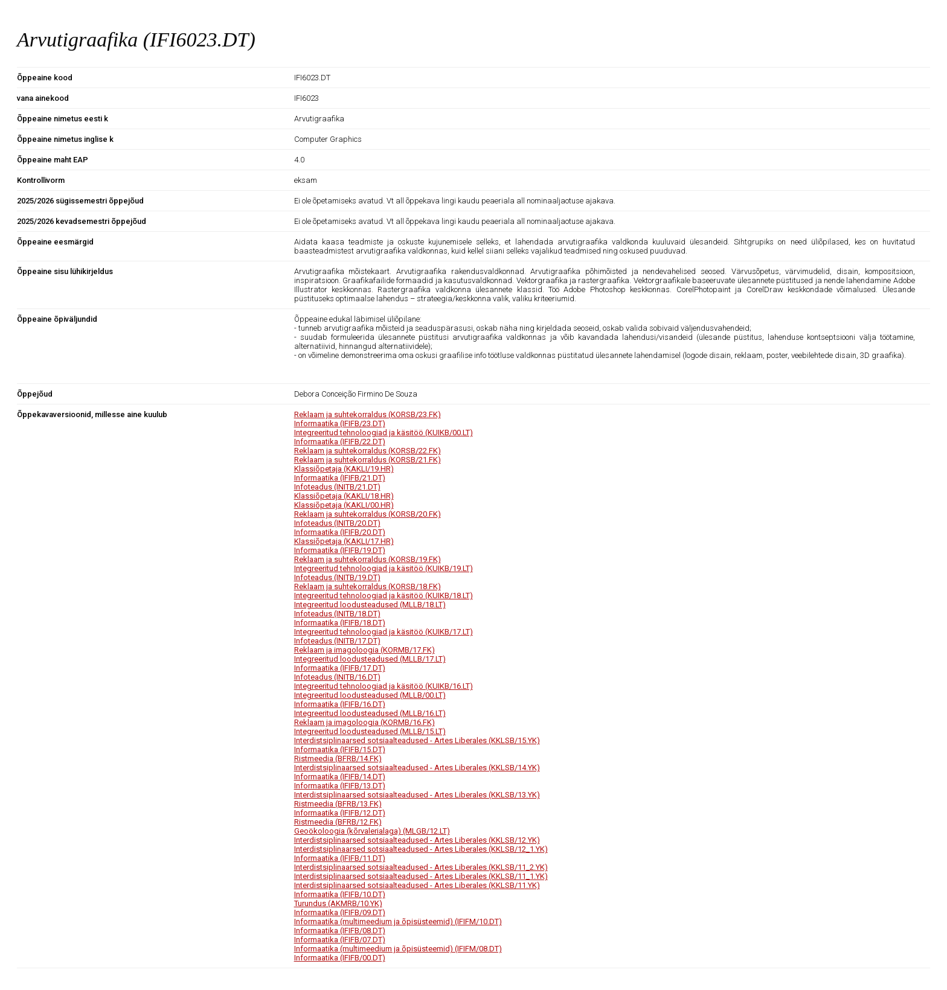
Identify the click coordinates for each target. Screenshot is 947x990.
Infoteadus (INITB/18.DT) (337, 613)
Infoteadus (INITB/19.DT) (337, 577)
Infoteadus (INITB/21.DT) (337, 486)
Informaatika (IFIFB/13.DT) (339, 785)
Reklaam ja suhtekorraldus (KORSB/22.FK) (367, 450)
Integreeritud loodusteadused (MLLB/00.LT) (370, 695)
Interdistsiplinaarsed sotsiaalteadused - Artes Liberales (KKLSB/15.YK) (417, 740)
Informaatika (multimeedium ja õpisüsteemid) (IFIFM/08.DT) (398, 948)
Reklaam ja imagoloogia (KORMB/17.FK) (364, 649)
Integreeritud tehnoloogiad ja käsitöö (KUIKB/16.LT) (383, 686)
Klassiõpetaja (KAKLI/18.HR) (344, 495)
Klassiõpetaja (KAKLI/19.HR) (344, 468)
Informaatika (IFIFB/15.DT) (339, 749)
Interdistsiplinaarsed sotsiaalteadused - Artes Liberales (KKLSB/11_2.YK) (421, 867)
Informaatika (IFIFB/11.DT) (339, 858)
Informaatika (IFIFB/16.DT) (339, 704)
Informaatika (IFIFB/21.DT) (339, 477)
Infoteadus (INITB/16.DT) (337, 677)
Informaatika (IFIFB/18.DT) (339, 622)
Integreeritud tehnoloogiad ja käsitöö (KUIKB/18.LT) (383, 595)
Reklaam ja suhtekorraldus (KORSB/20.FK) (367, 514)
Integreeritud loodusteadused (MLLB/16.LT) (370, 713)
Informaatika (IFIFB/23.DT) (339, 423)
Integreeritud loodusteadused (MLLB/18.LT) (370, 604)
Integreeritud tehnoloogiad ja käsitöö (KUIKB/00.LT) (383, 432)
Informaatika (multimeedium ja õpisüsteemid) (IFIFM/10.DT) (398, 921)
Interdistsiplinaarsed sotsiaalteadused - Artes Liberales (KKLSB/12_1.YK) (421, 849)
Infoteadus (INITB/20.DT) (337, 523)
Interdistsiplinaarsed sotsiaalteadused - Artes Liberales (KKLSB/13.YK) (417, 794)
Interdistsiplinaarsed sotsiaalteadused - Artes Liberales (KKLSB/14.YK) (417, 767)
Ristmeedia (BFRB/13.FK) (338, 803)
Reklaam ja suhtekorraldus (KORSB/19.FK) (367, 559)
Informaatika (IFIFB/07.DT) (339, 939)
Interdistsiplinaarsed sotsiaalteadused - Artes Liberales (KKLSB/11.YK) (417, 885)
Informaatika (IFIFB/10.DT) (339, 894)
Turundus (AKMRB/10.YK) (338, 903)
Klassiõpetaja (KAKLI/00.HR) (344, 504)
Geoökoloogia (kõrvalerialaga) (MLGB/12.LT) (372, 830)
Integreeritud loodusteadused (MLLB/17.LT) (370, 658)
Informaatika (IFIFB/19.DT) (339, 550)
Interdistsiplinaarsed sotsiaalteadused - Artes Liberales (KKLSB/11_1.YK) (421, 876)
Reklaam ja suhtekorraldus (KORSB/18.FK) (367, 586)
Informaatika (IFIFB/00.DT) (339, 957)
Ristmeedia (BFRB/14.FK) (338, 758)
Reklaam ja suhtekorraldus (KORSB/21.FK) (367, 459)
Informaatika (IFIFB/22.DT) (339, 441)
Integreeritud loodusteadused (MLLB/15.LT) (370, 731)
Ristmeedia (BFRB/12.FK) (338, 821)
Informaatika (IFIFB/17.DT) (339, 667)
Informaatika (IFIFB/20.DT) (339, 532)
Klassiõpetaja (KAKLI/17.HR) (344, 541)
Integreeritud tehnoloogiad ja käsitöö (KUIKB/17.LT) (383, 631)
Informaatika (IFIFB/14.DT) (339, 776)
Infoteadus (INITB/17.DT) (337, 640)
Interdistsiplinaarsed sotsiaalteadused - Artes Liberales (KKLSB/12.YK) (417, 840)
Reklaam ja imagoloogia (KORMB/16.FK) (364, 722)
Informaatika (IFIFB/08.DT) (339, 930)
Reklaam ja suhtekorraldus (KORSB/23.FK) (367, 414)
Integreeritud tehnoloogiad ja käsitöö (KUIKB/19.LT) (383, 568)
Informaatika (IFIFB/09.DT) (339, 912)
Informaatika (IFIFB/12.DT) (339, 812)
